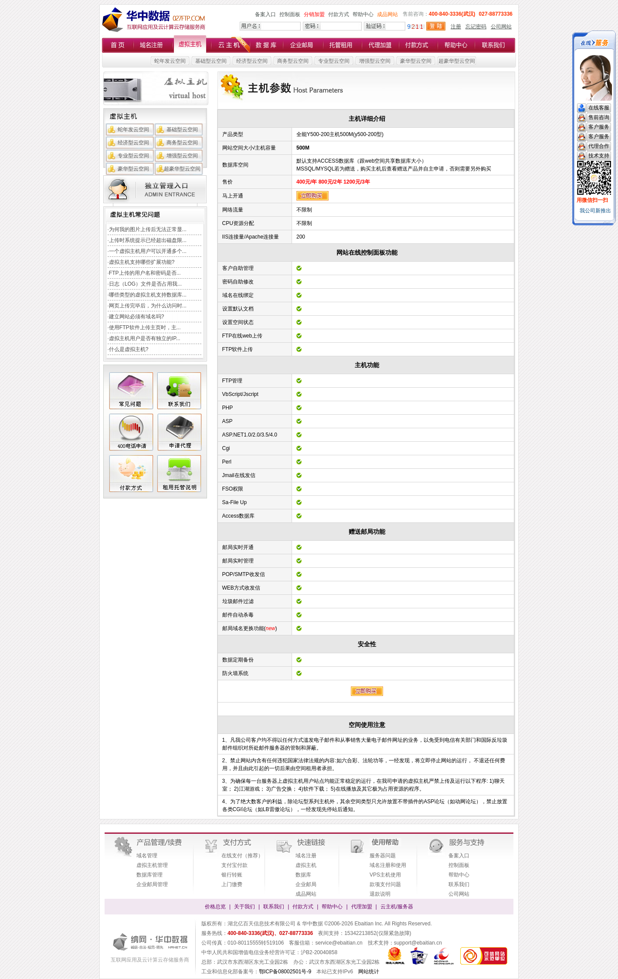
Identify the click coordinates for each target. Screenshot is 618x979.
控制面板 (289, 14)
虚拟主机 (305, 865)
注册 (456, 27)
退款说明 (380, 894)
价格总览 (215, 907)
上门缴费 (231, 884)
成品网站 (387, 14)
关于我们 (244, 907)
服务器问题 (383, 856)
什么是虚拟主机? (129, 349)
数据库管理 (149, 875)
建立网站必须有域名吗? (136, 317)
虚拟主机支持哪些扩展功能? (142, 262)
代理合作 (598, 146)
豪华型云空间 (415, 61)
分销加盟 (314, 14)
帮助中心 (363, 14)
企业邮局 (305, 884)
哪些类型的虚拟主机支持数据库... (148, 295)
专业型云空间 (334, 61)
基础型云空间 (211, 61)
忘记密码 (475, 27)
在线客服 (598, 108)
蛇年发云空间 (170, 61)
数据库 (303, 875)
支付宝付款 (234, 865)
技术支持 (598, 156)
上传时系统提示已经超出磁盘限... (148, 240)
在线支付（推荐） (242, 856)
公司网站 (501, 27)
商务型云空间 (293, 61)
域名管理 (146, 856)
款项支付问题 (385, 884)
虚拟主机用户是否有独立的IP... (144, 338)
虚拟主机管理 (152, 865)
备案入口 (265, 14)
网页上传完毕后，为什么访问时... (148, 306)
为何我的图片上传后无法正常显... (148, 229)
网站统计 (368, 972)
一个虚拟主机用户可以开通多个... (148, 251)
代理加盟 (361, 907)
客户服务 (598, 127)
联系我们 (458, 884)
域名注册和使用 (388, 865)
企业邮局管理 (152, 884)
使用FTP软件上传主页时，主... (145, 327)
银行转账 (231, 875)
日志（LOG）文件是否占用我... (145, 284)
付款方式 (338, 14)
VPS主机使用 (385, 875)
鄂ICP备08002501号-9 (285, 972)
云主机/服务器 (396, 907)
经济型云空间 (252, 61)
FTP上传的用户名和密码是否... (145, 273)
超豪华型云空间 (456, 61)
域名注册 (305, 856)
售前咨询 (598, 117)
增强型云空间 (374, 61)
